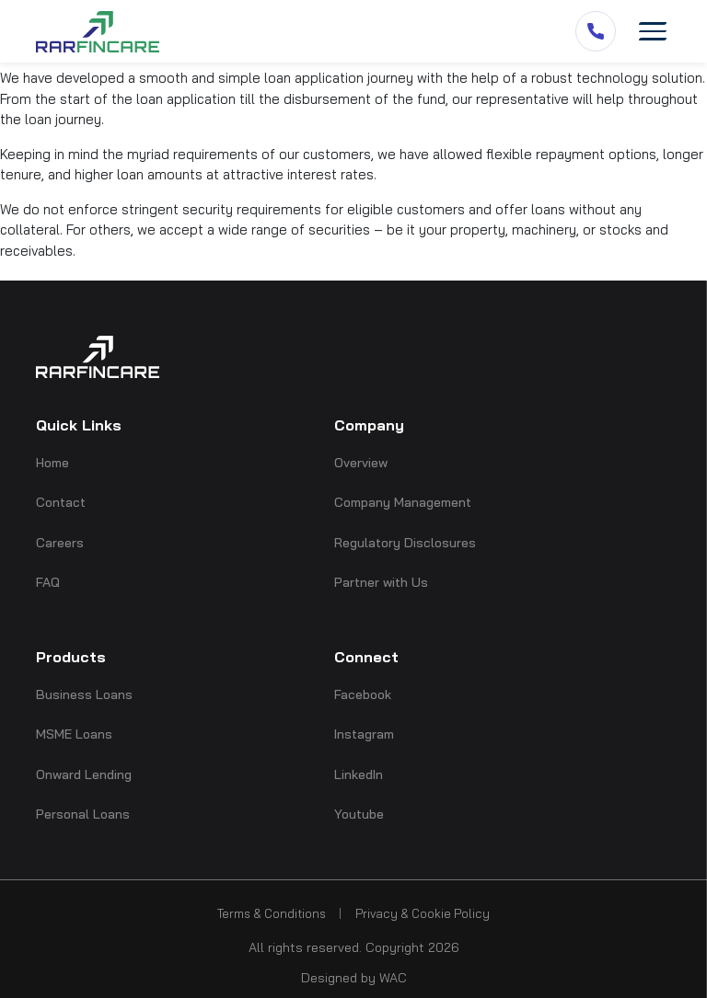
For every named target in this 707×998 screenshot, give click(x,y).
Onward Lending (84, 774)
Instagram (364, 734)
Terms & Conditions (271, 913)
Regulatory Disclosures (405, 542)
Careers (60, 542)
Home (52, 462)
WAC (393, 977)
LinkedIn (358, 774)
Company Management (402, 502)
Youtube (359, 814)
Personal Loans (83, 814)
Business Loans (84, 694)
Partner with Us (381, 582)
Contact (61, 502)
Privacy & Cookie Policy (422, 913)
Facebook (362, 694)
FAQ (48, 582)
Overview (361, 462)
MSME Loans (74, 734)
